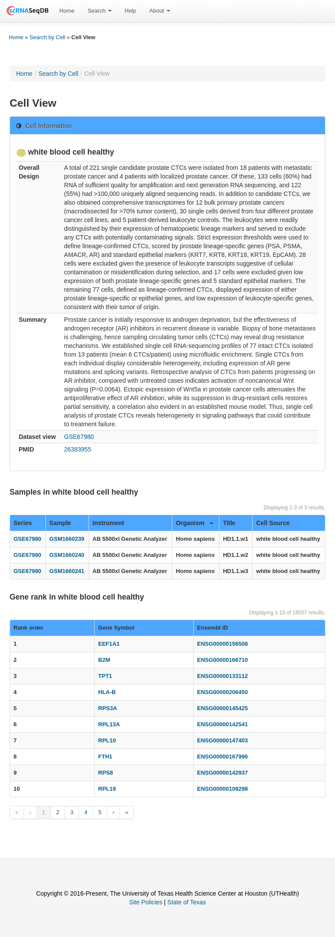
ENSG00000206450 (222, 692)
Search (100, 10)
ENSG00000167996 (222, 756)
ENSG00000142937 (222, 772)
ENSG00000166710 (222, 660)
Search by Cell (47, 37)
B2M (104, 660)
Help (131, 10)
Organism (194, 522)
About (159, 10)
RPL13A (109, 724)
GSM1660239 (66, 539)
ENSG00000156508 (222, 643)
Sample (60, 522)
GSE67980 (79, 436)
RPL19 (107, 788)
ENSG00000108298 (222, 788)
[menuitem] (67, 11)
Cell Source (273, 522)
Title (229, 522)
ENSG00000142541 (222, 724)
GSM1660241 (66, 571)
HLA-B (107, 692)
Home (67, 10)
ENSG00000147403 (222, 740)
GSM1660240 (66, 555)
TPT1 (105, 676)
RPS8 (105, 772)
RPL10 (107, 740)
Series (23, 522)
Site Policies (145, 902)
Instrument (108, 522)
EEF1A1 (109, 643)
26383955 (77, 449)
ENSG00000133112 (222, 676)
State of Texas (187, 902)
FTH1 (105, 756)
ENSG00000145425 (222, 708)
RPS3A (107, 708)
